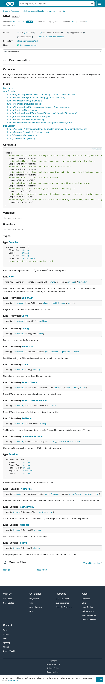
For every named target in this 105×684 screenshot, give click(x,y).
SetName (26, 418)
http (25, 258)
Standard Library (62, 599)
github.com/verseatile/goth (33, 11)
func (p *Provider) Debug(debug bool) (24, 104)
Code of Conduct (89, 620)
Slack (5, 638)
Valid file (26, 33)
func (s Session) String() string (21, 138)
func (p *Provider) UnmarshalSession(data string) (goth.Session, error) (39, 123)
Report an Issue (52, 672)
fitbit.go (6, 570)
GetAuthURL (27, 507)
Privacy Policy (53, 668)
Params (78, 494)
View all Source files (91, 563)
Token (75, 388)
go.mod (27, 33)
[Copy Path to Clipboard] (64, 11)
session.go (42, 570)
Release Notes (88, 611)
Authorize (26, 489)
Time (31, 471)
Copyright (53, 661)
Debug (25, 328)
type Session (9, 126)
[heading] (11, 4)
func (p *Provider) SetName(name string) (26, 119)
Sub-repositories (62, 603)
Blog (84, 603)
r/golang (6, 643)
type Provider (9, 91)
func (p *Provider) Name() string (22, 110)
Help (31, 611)
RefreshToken (29, 382)
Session (62, 303)
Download (86, 599)
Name (24, 364)
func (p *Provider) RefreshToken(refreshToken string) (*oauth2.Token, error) (42, 113)
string (25, 250)
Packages (61, 593)
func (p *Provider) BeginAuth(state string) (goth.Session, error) (36, 98)
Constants (8, 88)
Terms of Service (53, 664)
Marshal (24, 525)
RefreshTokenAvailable (34, 400)
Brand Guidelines (89, 615)
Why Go (7, 593)
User (69, 352)
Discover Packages (11, 11)
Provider (13, 242)
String (23, 542)
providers (51, 11)
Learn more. (14, 681)
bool (41, 334)
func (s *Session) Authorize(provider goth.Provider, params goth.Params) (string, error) (47, 129)
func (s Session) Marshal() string (22, 135)
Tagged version (76, 33)
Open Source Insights (27, 45)
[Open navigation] (99, 3)
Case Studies (8, 603)
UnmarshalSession (32, 436)
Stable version (25, 37)
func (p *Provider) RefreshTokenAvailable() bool (29, 116)
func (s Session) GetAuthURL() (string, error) (28, 132)
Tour (31, 603)
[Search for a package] (54, 3)
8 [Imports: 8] (83, 22)
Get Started (35, 593)
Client (32, 258)
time (25, 471)
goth (55, 303)
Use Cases (7, 599)
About (85, 593)
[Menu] (52, 51)
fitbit (60, 11)
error (71, 303)
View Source (96, 149)
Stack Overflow (35, 607)
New (11, 276)
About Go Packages (64, 607)
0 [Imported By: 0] (9, 25)
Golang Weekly (9, 651)
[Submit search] (92, 3)
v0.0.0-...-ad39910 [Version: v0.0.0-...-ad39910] (14, 22)
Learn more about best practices (51, 37)
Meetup (6, 647)
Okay (99, 679)
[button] (18, 33)
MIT (72, 22)
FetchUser (27, 346)
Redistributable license (51, 33)
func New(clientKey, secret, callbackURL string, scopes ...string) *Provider (41, 94)
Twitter (5, 630)
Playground (34, 599)
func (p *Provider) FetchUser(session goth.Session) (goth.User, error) (39, 107)
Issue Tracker (87, 607)
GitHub (6, 634)
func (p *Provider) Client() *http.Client (24, 101)
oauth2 (68, 388)
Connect (7, 625)
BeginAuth (27, 298)
